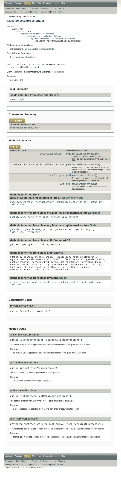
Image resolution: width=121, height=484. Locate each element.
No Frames (44, 8)
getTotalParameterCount (81, 187)
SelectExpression (51, 156)
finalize (36, 292)
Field (21, 12)
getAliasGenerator (21, 206)
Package (18, 3)
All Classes (60, 8)
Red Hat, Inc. (26, 481)
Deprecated (48, 3)
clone (13, 292)
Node (93, 230)
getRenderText (64, 235)
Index (57, 3)
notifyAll (88, 292)
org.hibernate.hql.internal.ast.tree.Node (37, 34)
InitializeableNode (46, 49)
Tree (39, 3)
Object (63, 287)
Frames (35, 8)
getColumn (16, 235)
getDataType (17, 222)
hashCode (63, 292)
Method (34, 12)
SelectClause (31, 57)
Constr (27, 12)
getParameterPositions (80, 178)
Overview (9, 3)
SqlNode (95, 217)
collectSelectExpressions (82, 156)
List (49, 178)
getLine (47, 235)
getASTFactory (45, 206)
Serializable (33, 49)
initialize (17, 209)
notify (75, 292)
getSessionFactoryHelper (72, 206)
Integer (58, 178)
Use (34, 3)
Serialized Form (16, 81)
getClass (49, 292)
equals (24, 292)
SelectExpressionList (23, 129)
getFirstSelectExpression (82, 167)
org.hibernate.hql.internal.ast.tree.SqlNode (43, 36)
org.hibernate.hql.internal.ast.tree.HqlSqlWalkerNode (53, 38)
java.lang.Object (13, 27)
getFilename (32, 235)
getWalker (96, 206)
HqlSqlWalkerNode (29, 68)
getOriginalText (38, 222)
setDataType (58, 222)
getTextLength (84, 235)
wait (100, 292)
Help (63, 3)
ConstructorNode (17, 57)
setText (73, 222)
